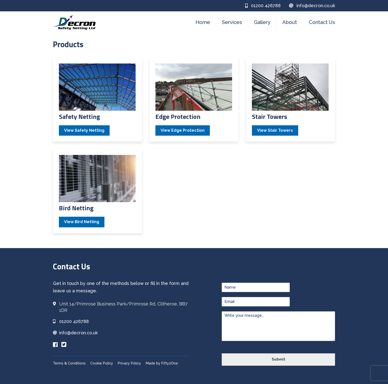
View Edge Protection (183, 130)
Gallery (262, 22)
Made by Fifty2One (162, 363)
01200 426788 (263, 5)
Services (232, 22)
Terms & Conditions (69, 363)
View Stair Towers (275, 130)
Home (202, 22)
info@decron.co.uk (312, 5)
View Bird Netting (81, 221)
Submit (278, 359)
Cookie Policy (101, 363)
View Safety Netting (84, 130)
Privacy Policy (129, 363)
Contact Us (322, 22)
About (289, 22)
